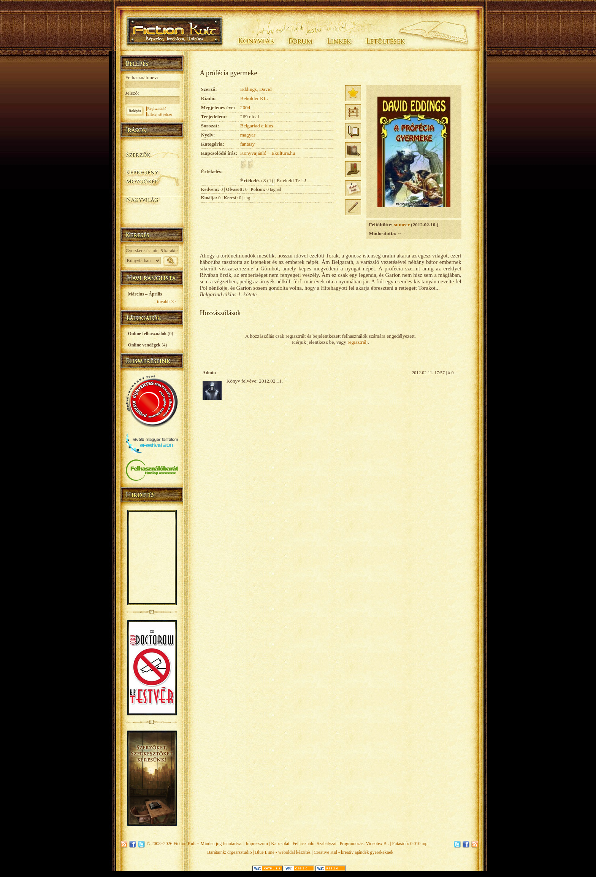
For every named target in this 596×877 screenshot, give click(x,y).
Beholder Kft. (254, 98)
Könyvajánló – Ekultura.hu (267, 153)
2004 (245, 107)
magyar (247, 135)
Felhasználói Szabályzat (315, 843)
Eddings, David (256, 89)
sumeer (401, 224)
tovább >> (166, 301)
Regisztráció (156, 108)
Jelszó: (132, 93)
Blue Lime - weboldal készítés (283, 852)
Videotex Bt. (377, 843)
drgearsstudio (239, 852)
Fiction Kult (184, 843)
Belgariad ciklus (256, 126)
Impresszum (257, 843)
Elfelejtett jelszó (159, 114)
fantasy (247, 144)
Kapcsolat (280, 843)
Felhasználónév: (142, 77)
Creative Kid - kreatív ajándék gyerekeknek (353, 852)
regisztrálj (357, 342)
